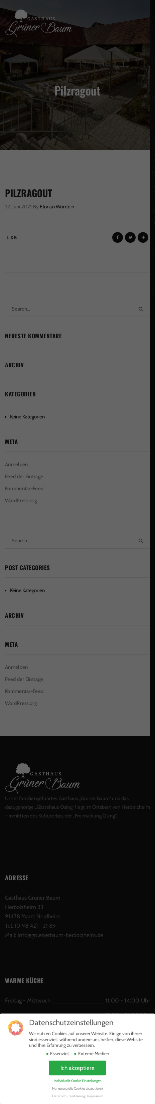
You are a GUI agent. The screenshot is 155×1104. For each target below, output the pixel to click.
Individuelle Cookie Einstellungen (78, 1074)
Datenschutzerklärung (68, 1089)
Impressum (95, 1089)
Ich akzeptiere (77, 1061)
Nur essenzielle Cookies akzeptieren (77, 1082)
